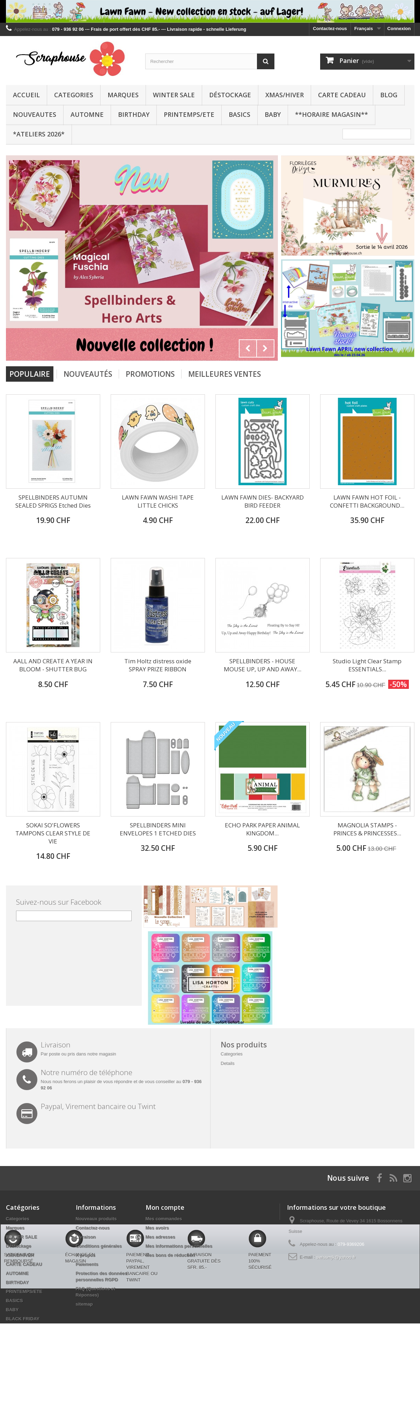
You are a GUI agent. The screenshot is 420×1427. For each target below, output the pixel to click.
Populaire (29, 374)
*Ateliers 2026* (39, 134)
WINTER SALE (174, 95)
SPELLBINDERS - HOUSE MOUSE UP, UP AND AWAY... (262, 665)
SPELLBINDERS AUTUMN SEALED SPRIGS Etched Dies (53, 501)
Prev (248, 348)
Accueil (26, 95)
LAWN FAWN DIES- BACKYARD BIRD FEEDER (262, 501)
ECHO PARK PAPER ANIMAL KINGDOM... (262, 829)
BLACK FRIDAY (22, 1318)
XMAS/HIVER (284, 95)
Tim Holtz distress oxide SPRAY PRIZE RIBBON (157, 665)
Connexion (399, 28)
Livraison (86, 1236)
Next (265, 348)
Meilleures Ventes (224, 374)
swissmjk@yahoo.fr (335, 1257)
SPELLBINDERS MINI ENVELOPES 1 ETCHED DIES (158, 829)
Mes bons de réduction (170, 1255)
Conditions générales (99, 1246)
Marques (123, 95)
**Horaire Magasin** (331, 114)
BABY (273, 114)
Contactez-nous (330, 28)
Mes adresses (160, 1236)
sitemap (84, 1304)
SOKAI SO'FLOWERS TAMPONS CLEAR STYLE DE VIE (52, 833)
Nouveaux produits (96, 1218)
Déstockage (230, 95)
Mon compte (165, 1207)
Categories (73, 95)
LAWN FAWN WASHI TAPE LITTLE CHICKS (158, 501)
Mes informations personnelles (179, 1246)
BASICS (239, 114)
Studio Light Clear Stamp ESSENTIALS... (367, 665)
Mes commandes (164, 1218)
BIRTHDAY (133, 114)
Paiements (87, 1264)
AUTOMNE (87, 114)
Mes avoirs (157, 1227)
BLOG (388, 95)
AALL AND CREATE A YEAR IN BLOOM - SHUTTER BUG (53, 665)
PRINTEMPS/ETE (189, 114)
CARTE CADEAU (342, 95)
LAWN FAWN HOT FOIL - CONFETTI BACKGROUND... (367, 501)
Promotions (150, 374)
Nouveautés (88, 374)
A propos (86, 1255)
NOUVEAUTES (34, 114)
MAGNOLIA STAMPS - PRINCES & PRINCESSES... (367, 829)
